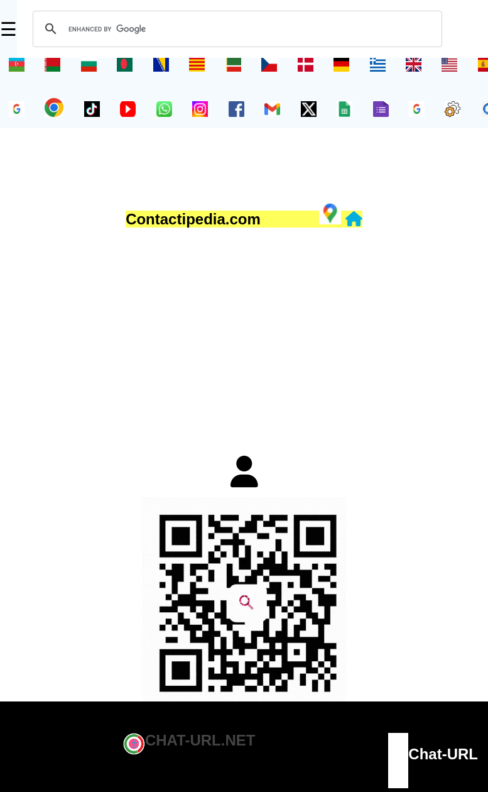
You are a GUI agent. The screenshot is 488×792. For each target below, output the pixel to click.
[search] (235, 28)
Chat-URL (443, 753)
